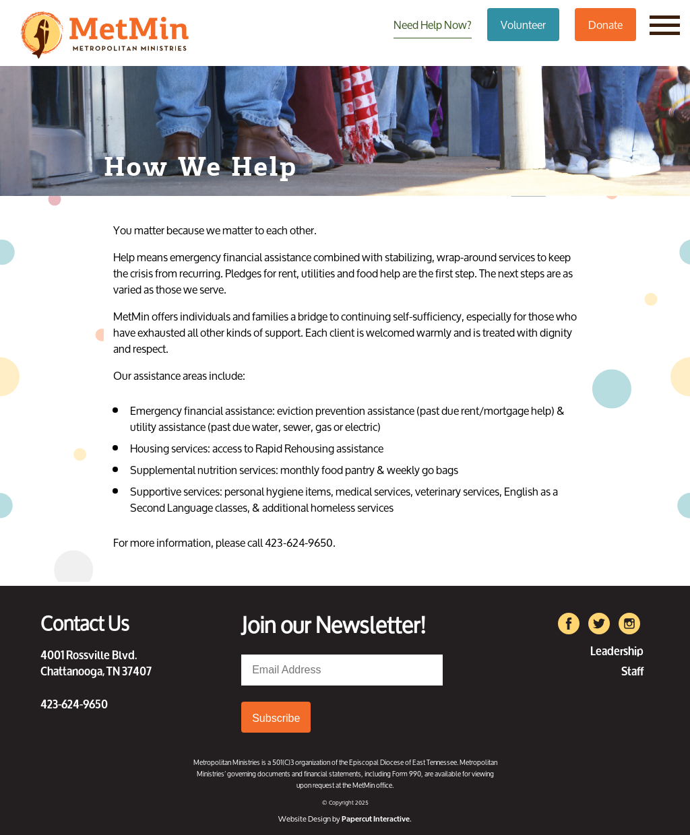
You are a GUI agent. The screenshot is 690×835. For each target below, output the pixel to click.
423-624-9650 (74, 703)
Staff (632, 669)
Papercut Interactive (376, 818)
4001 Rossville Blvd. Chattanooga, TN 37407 (96, 662)
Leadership (617, 649)
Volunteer (523, 24)
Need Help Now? (433, 24)
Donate (605, 24)
